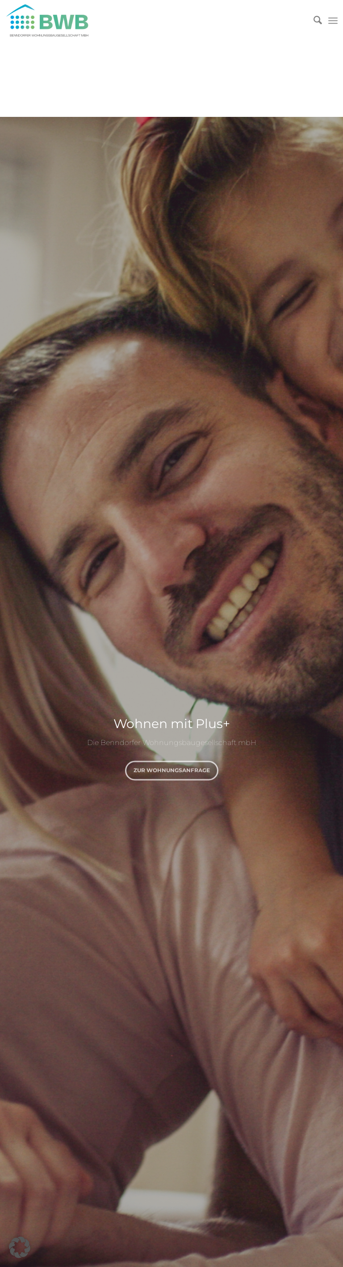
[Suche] (313, 20)
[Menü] (333, 20)
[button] (19, 1247)
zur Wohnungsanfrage (172, 769)
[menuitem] (313, 20)
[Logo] (55, 20)
